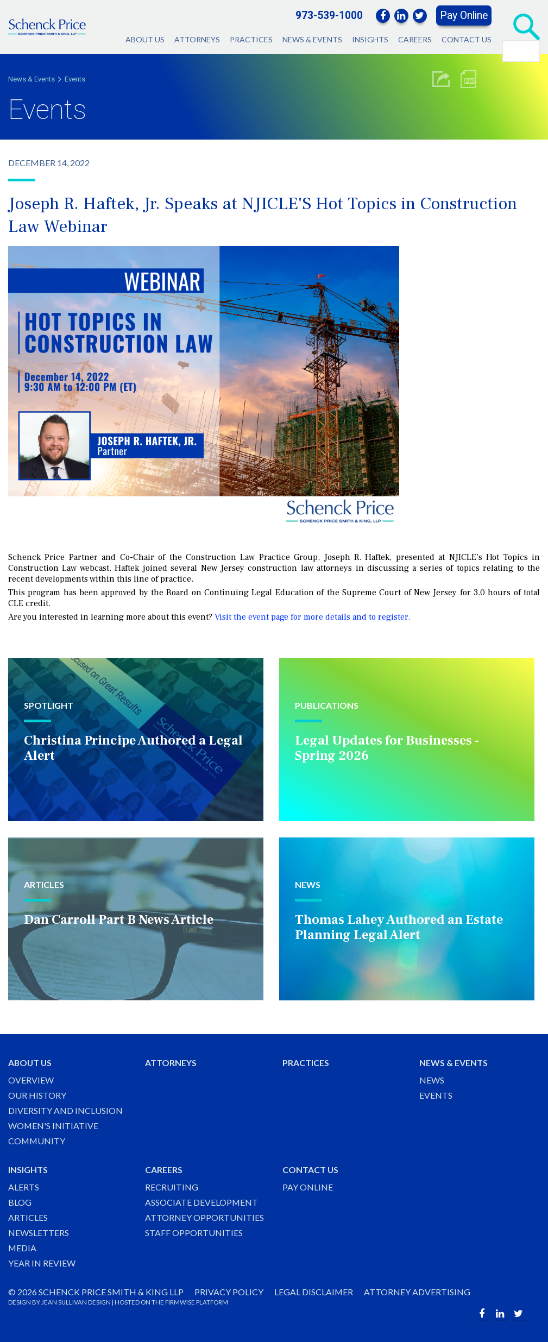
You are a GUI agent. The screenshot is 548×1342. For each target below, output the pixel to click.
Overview (31, 1078)
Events (75, 79)
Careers (415, 39)
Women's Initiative (53, 1124)
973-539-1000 (329, 15)
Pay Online (464, 15)
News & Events (312, 39)
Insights (370, 39)
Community (37, 1140)
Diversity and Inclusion (65, 1109)
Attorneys (197, 39)
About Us (145, 39)
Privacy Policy (228, 1292)
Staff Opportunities (194, 1232)
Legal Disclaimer (314, 1292)
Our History (37, 1093)
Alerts (23, 1186)
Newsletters (38, 1232)
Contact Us (467, 39)
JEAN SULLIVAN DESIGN (76, 1302)
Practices (251, 39)
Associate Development (202, 1201)
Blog (20, 1201)
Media (22, 1248)
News (431, 1078)
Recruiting (171, 1186)
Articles (28, 1217)
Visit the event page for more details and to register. (312, 617)
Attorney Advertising (417, 1292)
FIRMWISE (180, 1302)
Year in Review (41, 1263)
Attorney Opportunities (204, 1217)
